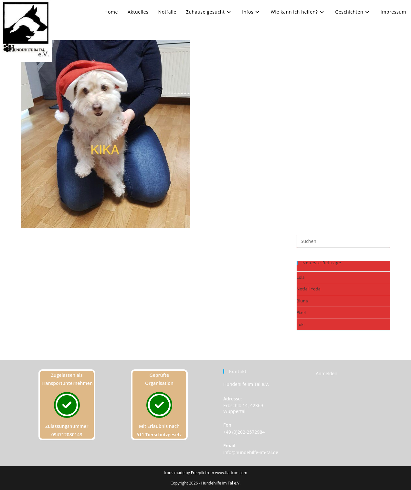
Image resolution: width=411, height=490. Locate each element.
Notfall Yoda (309, 289)
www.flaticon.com (231, 472)
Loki (301, 324)
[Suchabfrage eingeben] (344, 241)
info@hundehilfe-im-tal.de (250, 452)
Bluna (302, 301)
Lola (301, 277)
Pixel (301, 312)
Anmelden (326, 373)
